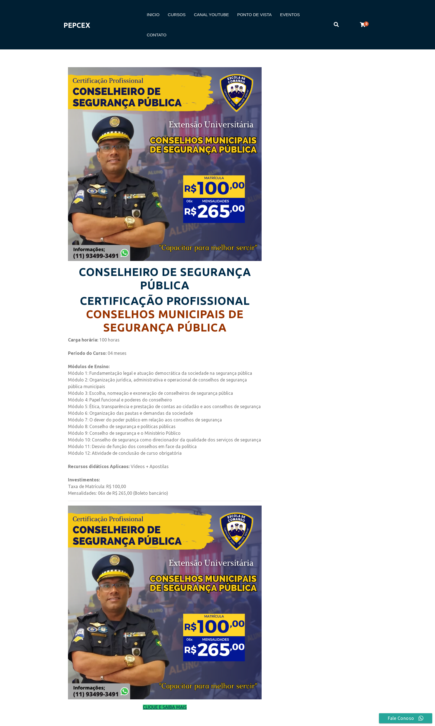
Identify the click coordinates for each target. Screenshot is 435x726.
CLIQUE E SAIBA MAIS (165, 707)
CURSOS (177, 14)
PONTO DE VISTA (254, 14)
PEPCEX (77, 25)
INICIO (153, 14)
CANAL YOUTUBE (211, 14)
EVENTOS (290, 14)
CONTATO (156, 34)
